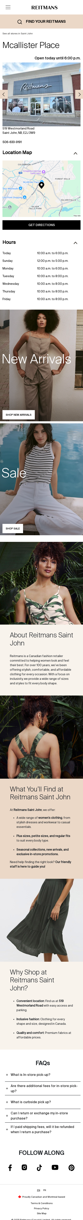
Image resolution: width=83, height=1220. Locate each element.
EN (38, 1190)
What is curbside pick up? (31, 1102)
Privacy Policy (41, 1208)
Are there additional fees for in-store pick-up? (44, 1088)
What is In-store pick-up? (30, 1074)
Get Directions (41, 225)
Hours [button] (39, 242)
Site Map (41, 1213)
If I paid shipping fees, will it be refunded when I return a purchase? (42, 1129)
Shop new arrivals (19, 414)
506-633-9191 (12, 142)
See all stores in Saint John (17, 33)
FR (44, 1190)
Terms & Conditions (42, 1203)
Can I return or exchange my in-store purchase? (39, 1115)
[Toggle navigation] (8, 7)
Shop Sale (13, 528)
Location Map (39, 152)
